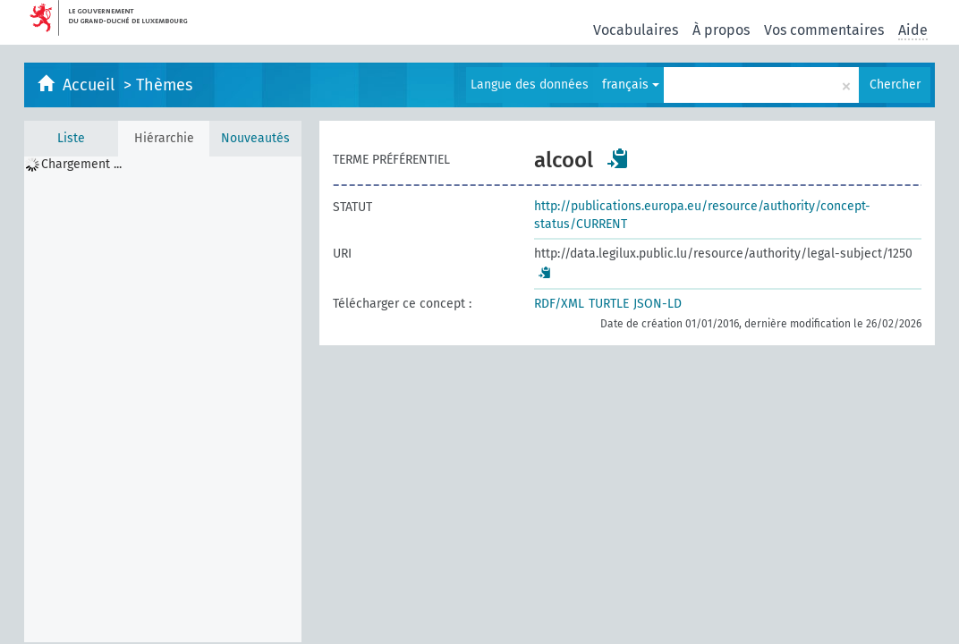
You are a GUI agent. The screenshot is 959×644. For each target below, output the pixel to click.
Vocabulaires (635, 29)
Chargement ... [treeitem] (81, 164)
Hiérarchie (164, 138)
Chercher (895, 84)
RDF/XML (559, 303)
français (630, 84)
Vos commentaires (824, 29)
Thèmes (164, 85)
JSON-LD (657, 303)
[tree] (162, 399)
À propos (721, 29)
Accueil (91, 85)
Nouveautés (255, 138)
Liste (71, 138)
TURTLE (609, 303)
